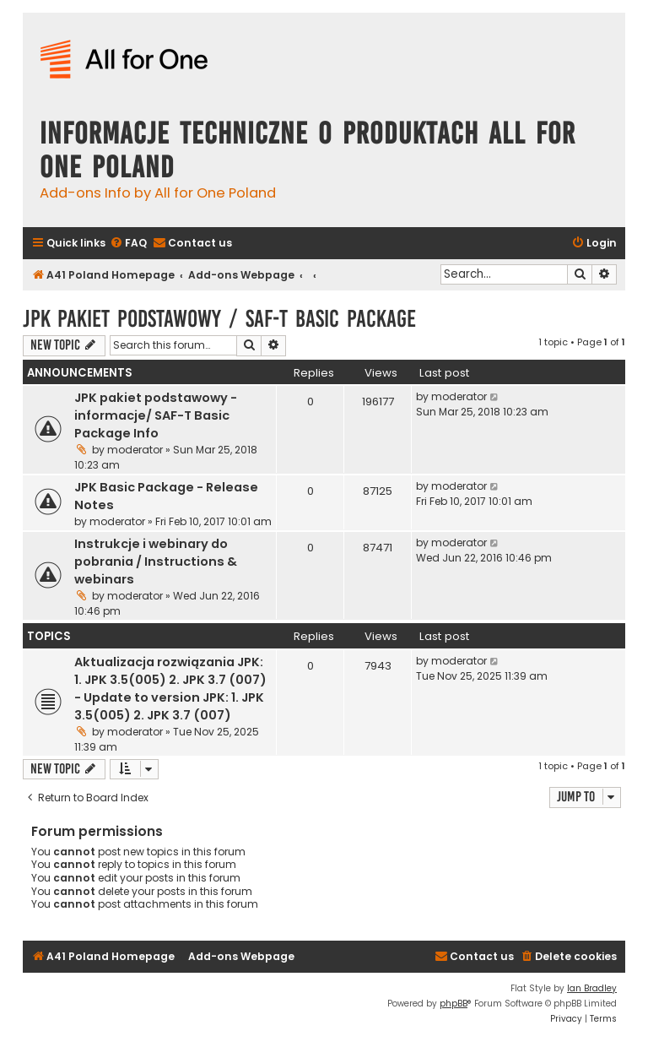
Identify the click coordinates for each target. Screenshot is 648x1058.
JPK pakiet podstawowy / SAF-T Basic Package (219, 319)
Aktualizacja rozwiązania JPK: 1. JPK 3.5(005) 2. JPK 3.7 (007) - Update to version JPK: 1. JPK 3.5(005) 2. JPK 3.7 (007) (170, 689)
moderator (135, 449)
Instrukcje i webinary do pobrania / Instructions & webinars (155, 561)
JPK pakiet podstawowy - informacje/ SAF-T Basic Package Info (155, 415)
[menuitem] (128, 243)
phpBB (453, 1003)
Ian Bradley (592, 988)
